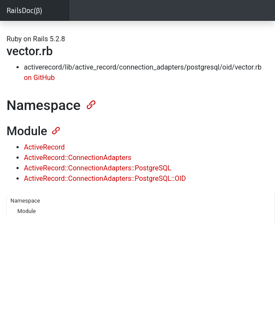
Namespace (25, 200)
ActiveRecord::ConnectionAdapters (77, 157)
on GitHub (39, 77)
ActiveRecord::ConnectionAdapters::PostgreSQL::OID (105, 178)
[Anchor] (90, 104)
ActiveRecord (44, 147)
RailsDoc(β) (24, 10)
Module (26, 211)
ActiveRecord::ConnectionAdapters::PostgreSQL (97, 168)
